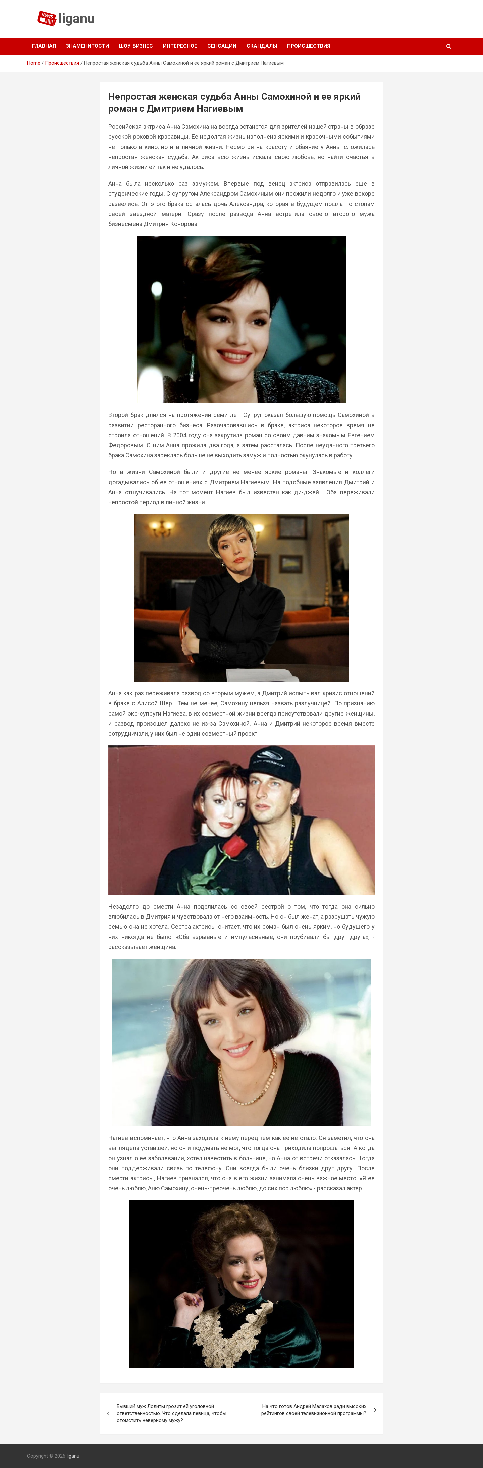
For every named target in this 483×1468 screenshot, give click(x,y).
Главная (44, 46)
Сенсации (221, 46)
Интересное (180, 46)
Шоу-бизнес (136, 46)
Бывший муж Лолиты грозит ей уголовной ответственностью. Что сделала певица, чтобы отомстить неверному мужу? (171, 1413)
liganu (77, 18)
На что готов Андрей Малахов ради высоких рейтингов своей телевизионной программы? (313, 1409)
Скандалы (262, 46)
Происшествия (308, 46)
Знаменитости (87, 46)
